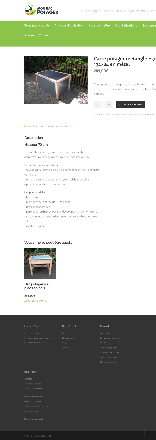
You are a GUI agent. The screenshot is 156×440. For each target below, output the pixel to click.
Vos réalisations (126, 25)
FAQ (64, 342)
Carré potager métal (108, 347)
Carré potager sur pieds (110, 352)
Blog (64, 333)
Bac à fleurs (105, 342)
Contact (44, 35)
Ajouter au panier (130, 104)
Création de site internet (41, 436)
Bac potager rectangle (118, 114)
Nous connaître (99, 25)
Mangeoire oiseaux (108, 362)
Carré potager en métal (142, 114)
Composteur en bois (108, 357)
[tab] (31, 126)
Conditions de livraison (33, 342)
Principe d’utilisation (69, 25)
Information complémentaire (57, 126)
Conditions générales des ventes (38, 338)
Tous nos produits (37, 25)
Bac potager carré (108, 333)
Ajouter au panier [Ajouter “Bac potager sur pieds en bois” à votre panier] (35, 301)
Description (31, 126)
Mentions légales (31, 333)
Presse (29, 35)
